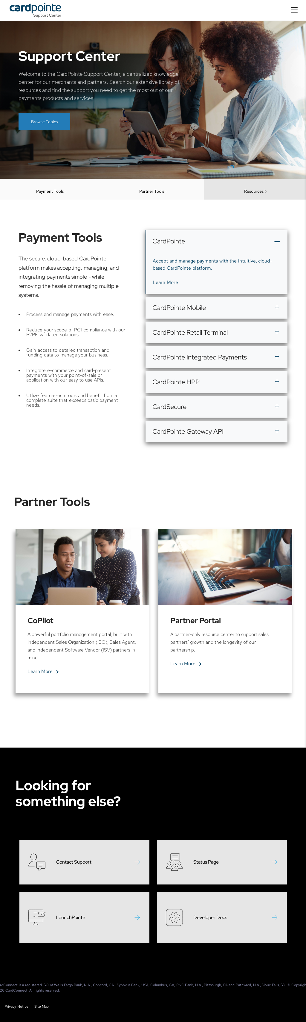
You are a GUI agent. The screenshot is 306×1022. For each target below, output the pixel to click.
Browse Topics (44, 121)
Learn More (165, 308)
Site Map (41, 1006)
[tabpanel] (82, 637)
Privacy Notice (16, 1006)
